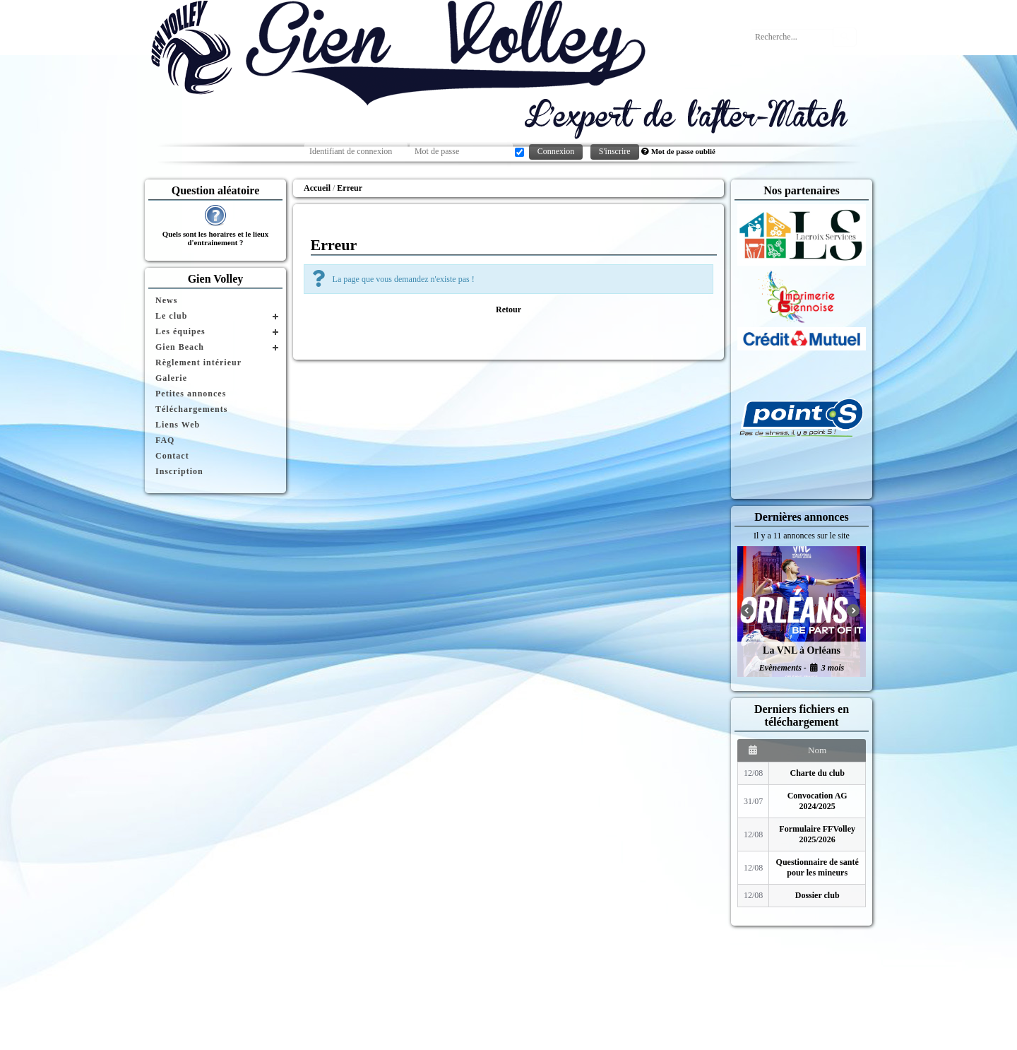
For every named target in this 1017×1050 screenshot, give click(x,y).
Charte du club (817, 773)
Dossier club (817, 895)
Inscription (179, 471)
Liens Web (177, 425)
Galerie (171, 378)
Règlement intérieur (198, 362)
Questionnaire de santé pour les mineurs (817, 867)
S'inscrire (615, 151)
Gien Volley (216, 279)
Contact (172, 456)
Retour (508, 309)
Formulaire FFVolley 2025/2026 (817, 834)
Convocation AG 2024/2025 (817, 801)
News (166, 300)
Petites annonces (190, 394)
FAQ (164, 440)
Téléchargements (191, 409)
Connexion (556, 151)
